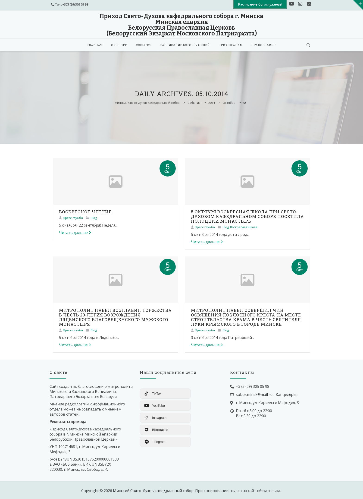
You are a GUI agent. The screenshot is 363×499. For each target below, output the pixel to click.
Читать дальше (75, 232)
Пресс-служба (73, 218)
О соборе (119, 45)
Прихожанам (231, 45)
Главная (94, 45)
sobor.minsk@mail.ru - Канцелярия (266, 394)
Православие (263, 45)
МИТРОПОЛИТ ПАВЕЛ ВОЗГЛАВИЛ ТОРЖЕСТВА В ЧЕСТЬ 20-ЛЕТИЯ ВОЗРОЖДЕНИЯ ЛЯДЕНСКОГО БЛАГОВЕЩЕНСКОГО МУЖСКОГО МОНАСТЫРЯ (115, 317)
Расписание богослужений (185, 45)
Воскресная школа (243, 227)
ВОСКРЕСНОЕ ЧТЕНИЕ (85, 212)
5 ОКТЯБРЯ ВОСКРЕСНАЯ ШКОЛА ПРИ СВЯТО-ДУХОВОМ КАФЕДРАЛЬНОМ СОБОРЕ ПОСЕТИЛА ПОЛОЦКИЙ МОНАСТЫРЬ (247, 216)
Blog (94, 218)
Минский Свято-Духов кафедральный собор (153, 490)
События (143, 45)
